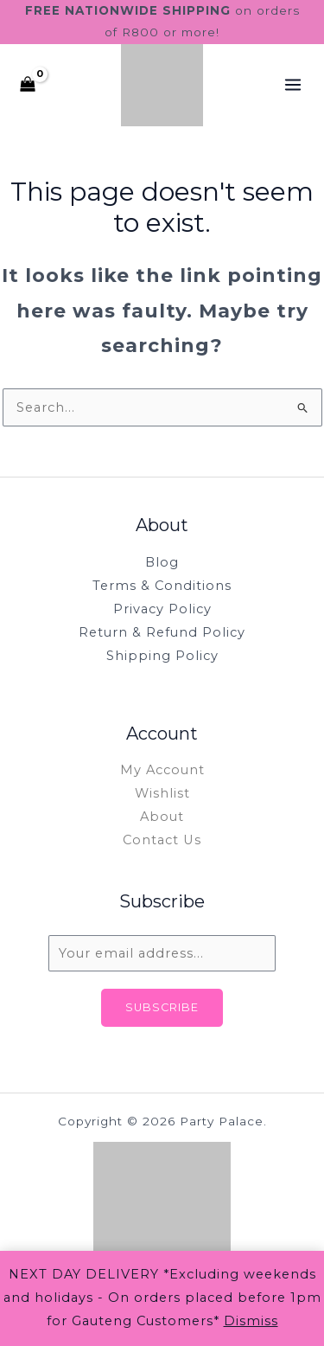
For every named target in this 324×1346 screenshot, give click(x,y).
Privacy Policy (162, 609)
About (162, 816)
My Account (162, 770)
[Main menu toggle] (293, 85)
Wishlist (162, 793)
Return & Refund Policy (162, 632)
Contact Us (162, 840)
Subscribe (162, 1007)
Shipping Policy (162, 655)
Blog (162, 562)
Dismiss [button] (251, 1321)
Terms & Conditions (162, 585)
